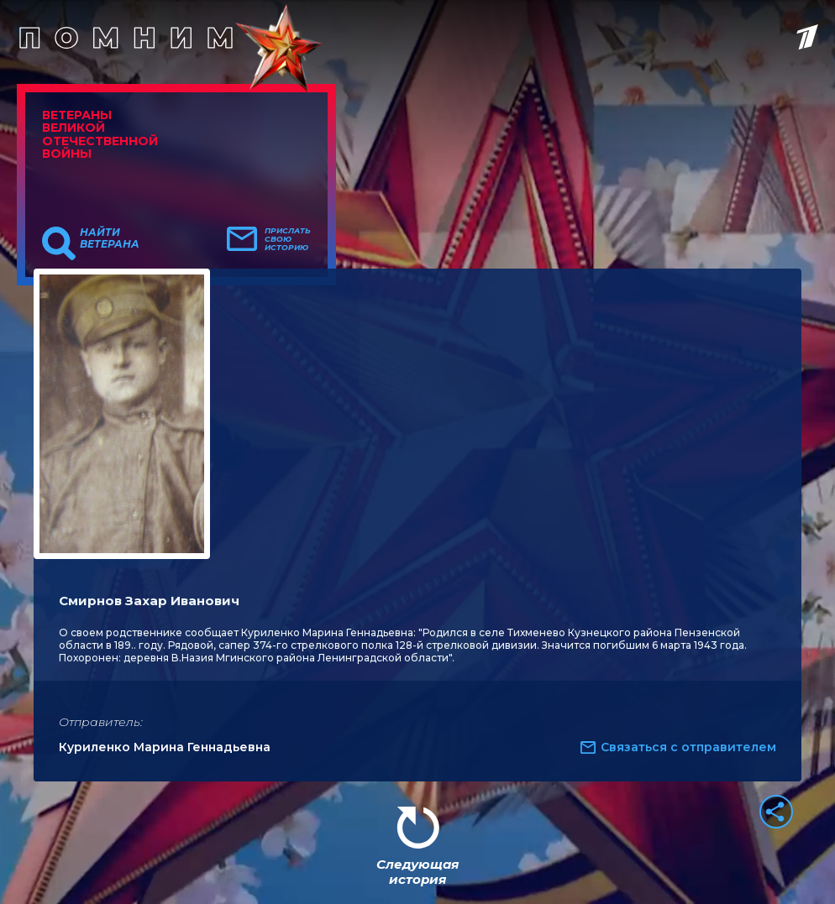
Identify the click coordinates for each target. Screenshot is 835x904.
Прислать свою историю (288, 239)
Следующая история (417, 871)
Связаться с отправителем (688, 747)
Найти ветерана (109, 238)
